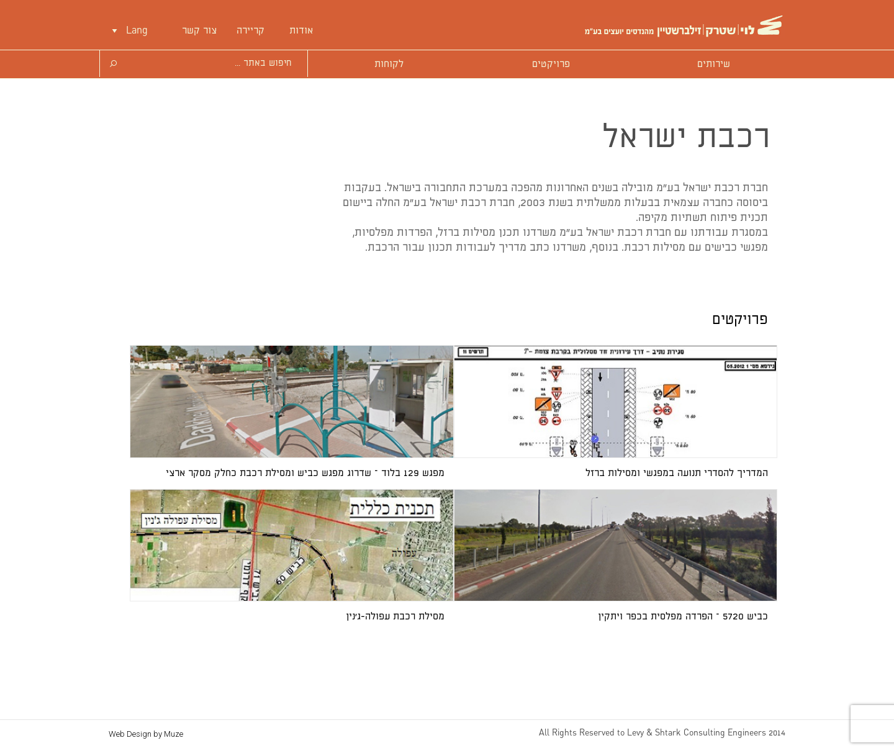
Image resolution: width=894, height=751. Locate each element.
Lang (137, 31)
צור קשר (199, 30)
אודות (301, 30)
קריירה (250, 30)
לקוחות (389, 64)
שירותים (713, 64)
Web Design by (146, 734)
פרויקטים (551, 64)
